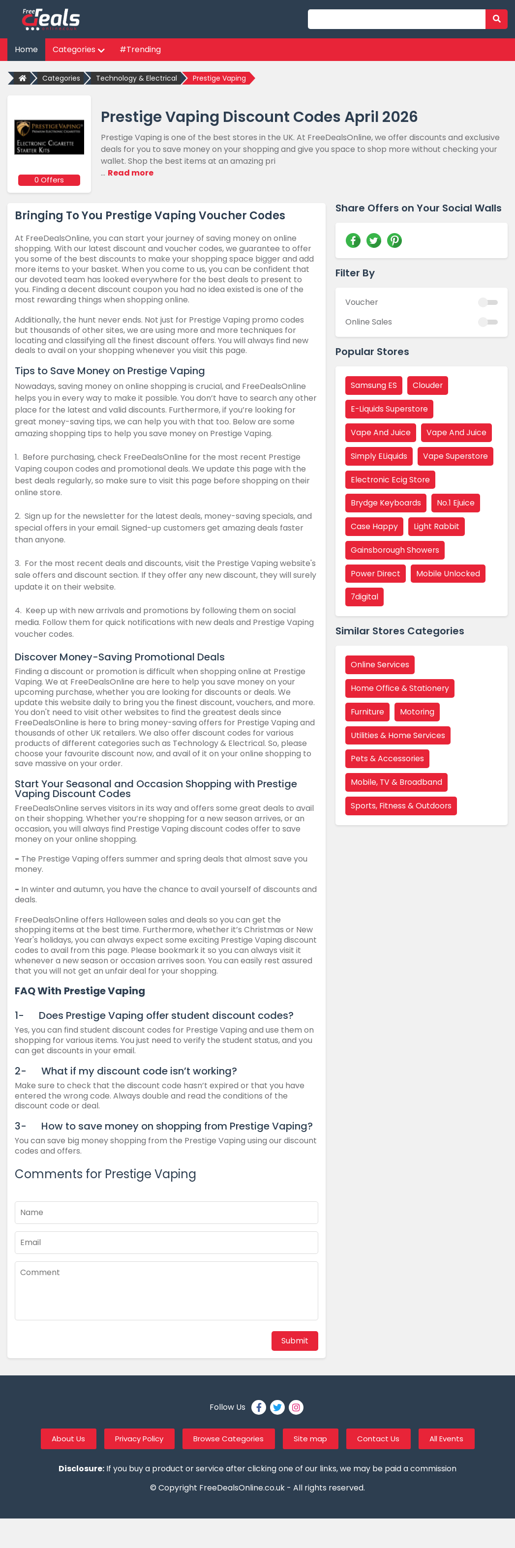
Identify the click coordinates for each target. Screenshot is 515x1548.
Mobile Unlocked (449, 573)
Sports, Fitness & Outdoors (402, 806)
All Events (458, 1438)
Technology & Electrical (136, 78)
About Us (55, 1438)
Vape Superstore (456, 455)
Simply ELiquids (379, 455)
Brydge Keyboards (386, 502)
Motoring (418, 712)
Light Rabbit (436, 526)
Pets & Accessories (387, 759)
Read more (130, 173)
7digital (365, 597)
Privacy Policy (131, 1438)
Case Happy (374, 526)
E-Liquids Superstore (390, 408)
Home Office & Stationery (400, 688)
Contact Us (385, 1438)
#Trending (140, 49)
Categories (79, 49)
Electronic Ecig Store (391, 479)
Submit (294, 1339)
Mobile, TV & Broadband (397, 783)
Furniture (368, 712)
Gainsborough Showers (395, 550)
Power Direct (376, 573)
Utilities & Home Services (398, 736)
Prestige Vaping (219, 78)
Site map (314, 1438)
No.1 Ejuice (457, 502)
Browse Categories (227, 1438)
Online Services (380, 665)
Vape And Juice (381, 432)
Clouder (428, 384)
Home (26, 49)
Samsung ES (374, 384)
